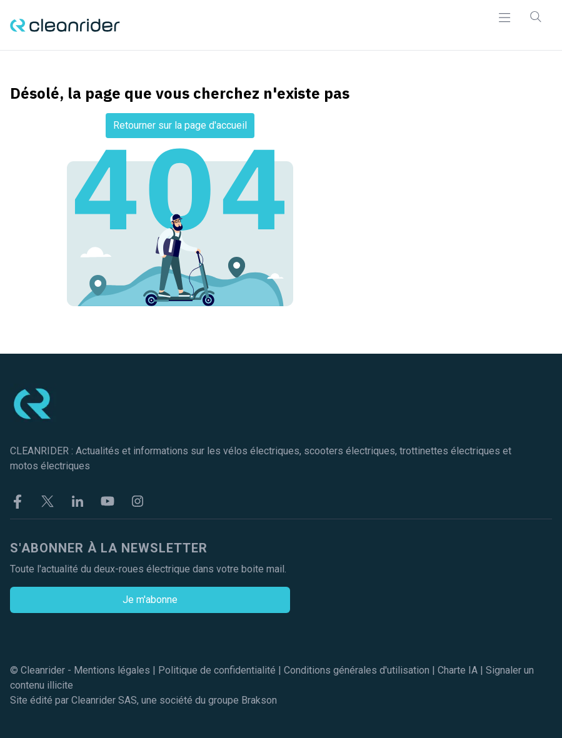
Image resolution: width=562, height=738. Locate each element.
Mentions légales (112, 670)
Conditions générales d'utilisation (356, 670)
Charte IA (458, 670)
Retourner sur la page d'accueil (180, 125)
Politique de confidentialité (217, 670)
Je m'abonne (150, 600)
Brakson (259, 700)
